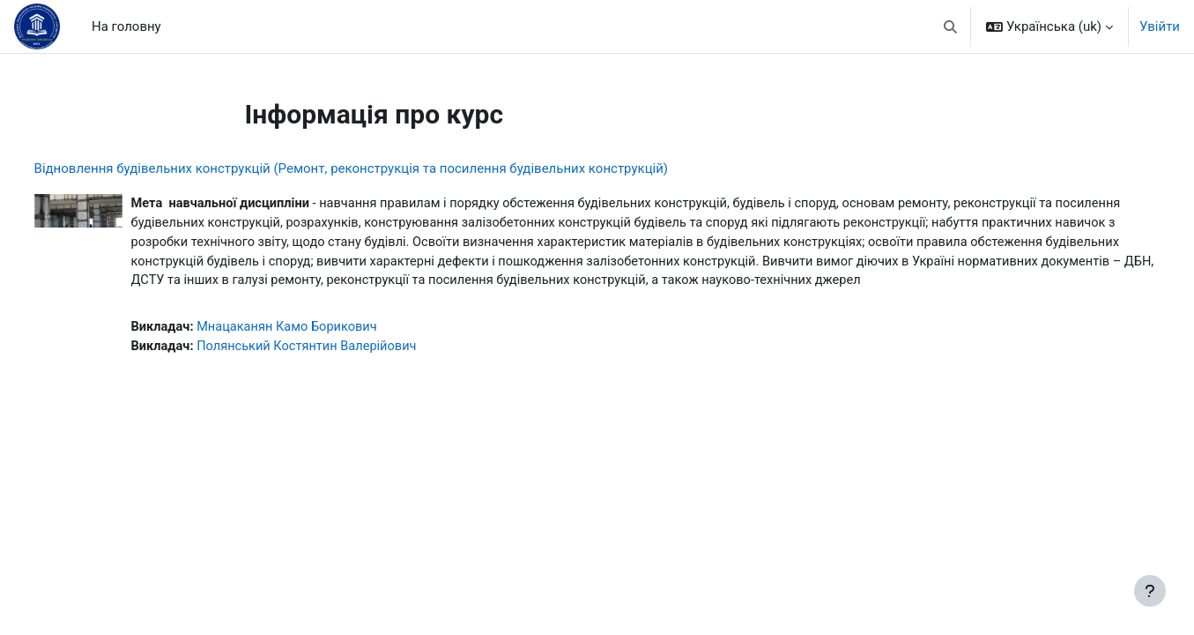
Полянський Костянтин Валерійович (345, 370)
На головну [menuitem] (126, 26)
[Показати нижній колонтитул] (1150, 591)
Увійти (1159, 26)
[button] (951, 26)
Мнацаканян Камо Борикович (325, 350)
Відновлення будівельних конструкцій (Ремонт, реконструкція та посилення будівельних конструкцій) (384, 168)
